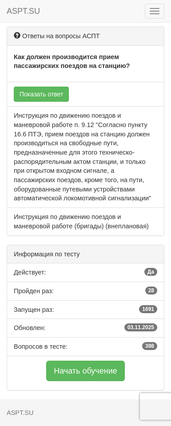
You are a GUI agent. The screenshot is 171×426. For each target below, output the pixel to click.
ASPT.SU (23, 11)
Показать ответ (41, 94)
